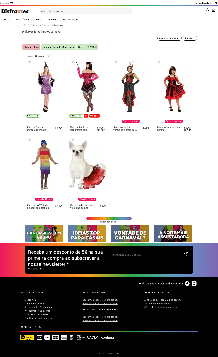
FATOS (7, 19)
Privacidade (46, 307)
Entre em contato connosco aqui (100, 303)
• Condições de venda (35, 303)
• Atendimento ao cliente (36, 310)
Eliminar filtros (31, 47)
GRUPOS (52, 19)
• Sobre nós (29, 299)
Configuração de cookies (38, 318)
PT (216, 3)
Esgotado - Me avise (130, 121)
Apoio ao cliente (203, 3)
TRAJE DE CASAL (69, 19)
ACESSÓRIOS (22, 19)
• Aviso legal (30, 307)
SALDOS (38, 19)
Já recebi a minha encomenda (160, 307)
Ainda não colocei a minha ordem (162, 299)
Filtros (191, 38)
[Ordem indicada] (169, 38)
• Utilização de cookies (35, 314)
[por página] (42, 56)
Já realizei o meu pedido (157, 303)
